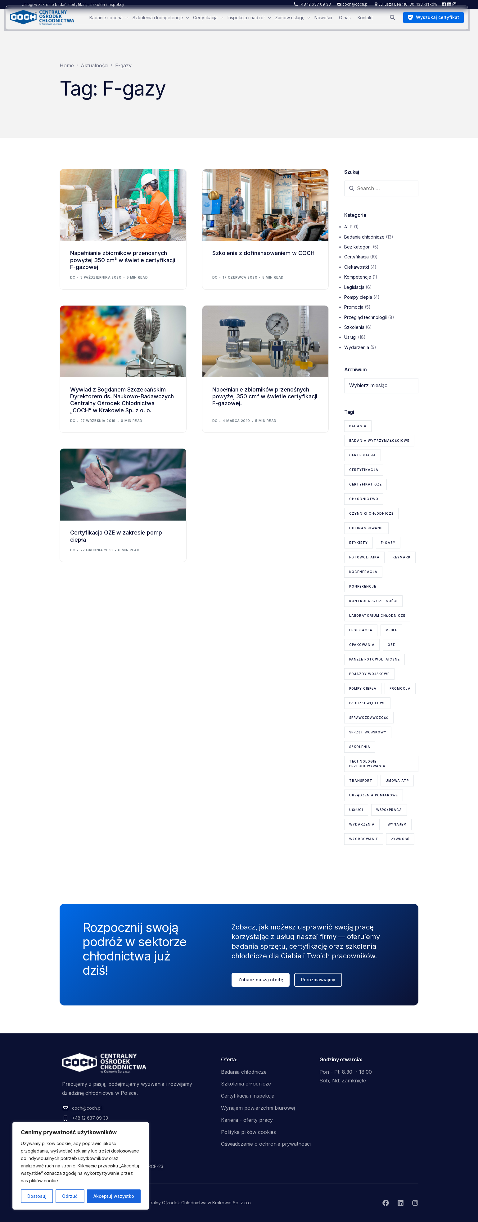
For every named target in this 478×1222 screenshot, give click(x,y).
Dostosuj (37, 1196)
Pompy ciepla (358, 297)
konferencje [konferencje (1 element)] (362, 586)
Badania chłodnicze (364, 236)
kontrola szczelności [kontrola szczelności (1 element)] (373, 601)
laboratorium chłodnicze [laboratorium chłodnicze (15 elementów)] (377, 615)
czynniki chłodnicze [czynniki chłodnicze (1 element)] (371, 513)
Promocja (353, 307)
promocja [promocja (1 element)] (400, 688)
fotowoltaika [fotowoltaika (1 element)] (364, 557)
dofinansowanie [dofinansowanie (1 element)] (366, 528)
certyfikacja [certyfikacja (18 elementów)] (363, 470)
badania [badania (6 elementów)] (358, 426)
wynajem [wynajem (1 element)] (397, 824)
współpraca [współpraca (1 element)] (389, 810)
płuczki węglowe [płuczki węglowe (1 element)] (367, 703)
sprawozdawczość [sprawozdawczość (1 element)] (369, 717)
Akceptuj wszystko (113, 1196)
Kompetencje (357, 277)
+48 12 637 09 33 (315, 4)
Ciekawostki (356, 267)
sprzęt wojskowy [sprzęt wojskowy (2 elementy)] (367, 732)
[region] (80, 1166)
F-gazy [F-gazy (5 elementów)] (388, 542)
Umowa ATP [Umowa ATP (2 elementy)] (397, 780)
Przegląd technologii (365, 317)
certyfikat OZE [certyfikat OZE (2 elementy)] (365, 484)
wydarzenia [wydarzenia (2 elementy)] (362, 824)
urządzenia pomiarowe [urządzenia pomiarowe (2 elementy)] (373, 795)
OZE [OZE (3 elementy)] (391, 645)
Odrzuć (70, 1196)
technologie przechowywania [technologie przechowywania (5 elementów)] (367, 763)
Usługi (350, 337)
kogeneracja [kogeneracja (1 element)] (363, 572)
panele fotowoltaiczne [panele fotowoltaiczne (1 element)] (374, 659)
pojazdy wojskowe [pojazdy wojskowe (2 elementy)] (369, 674)
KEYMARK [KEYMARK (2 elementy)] (402, 557)
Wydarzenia (356, 347)
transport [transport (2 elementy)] (360, 780)
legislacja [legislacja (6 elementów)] (360, 630)
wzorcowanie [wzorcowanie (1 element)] (363, 839)
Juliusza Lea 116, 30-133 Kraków (407, 4)
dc (72, 277)
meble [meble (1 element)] (391, 630)
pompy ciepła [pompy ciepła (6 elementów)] (363, 688)
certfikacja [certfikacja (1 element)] (362, 455)
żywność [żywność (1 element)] (400, 839)
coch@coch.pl (355, 4)
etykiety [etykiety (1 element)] (358, 542)
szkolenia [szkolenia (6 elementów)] (359, 747)
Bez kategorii (358, 246)
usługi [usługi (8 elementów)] (356, 810)
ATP (348, 226)
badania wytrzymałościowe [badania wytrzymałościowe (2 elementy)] (379, 440)
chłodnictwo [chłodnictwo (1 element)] (363, 499)
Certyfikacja (356, 256)
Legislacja (354, 287)
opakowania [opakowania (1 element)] (362, 645)
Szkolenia (354, 327)
